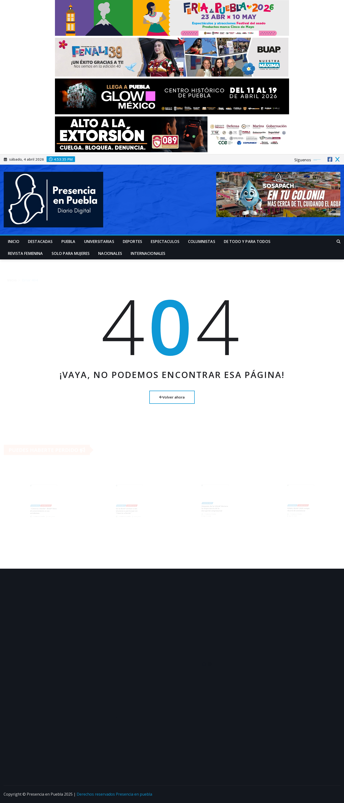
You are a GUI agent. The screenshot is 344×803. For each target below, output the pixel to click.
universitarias (99, 241)
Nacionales (110, 253)
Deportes (132, 241)
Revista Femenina (25, 253)
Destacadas (40, 241)
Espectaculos (165, 241)
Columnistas (201, 241)
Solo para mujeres (71, 253)
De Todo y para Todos (247, 241)
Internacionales (148, 253)
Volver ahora (172, 397)
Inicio (13, 241)
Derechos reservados (96, 794)
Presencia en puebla (134, 794)
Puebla (68, 241)
